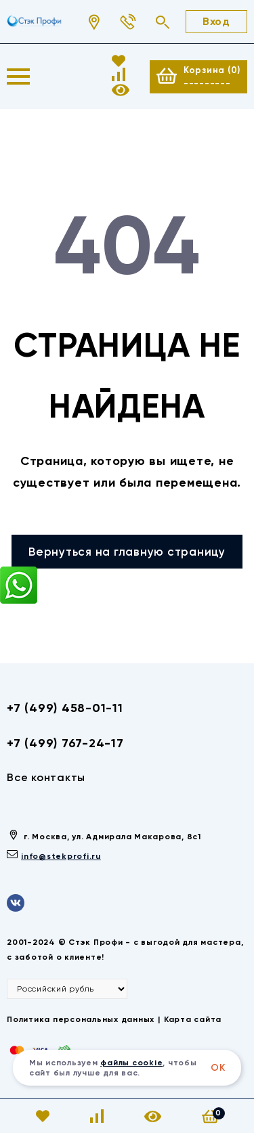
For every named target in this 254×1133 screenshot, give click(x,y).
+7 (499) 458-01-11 (65, 708)
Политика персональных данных (80, 1019)
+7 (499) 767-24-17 (65, 743)
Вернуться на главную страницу (127, 551)
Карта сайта (192, 1019)
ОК (218, 1067)
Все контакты (46, 777)
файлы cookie (131, 1062)
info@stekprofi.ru (61, 856)
